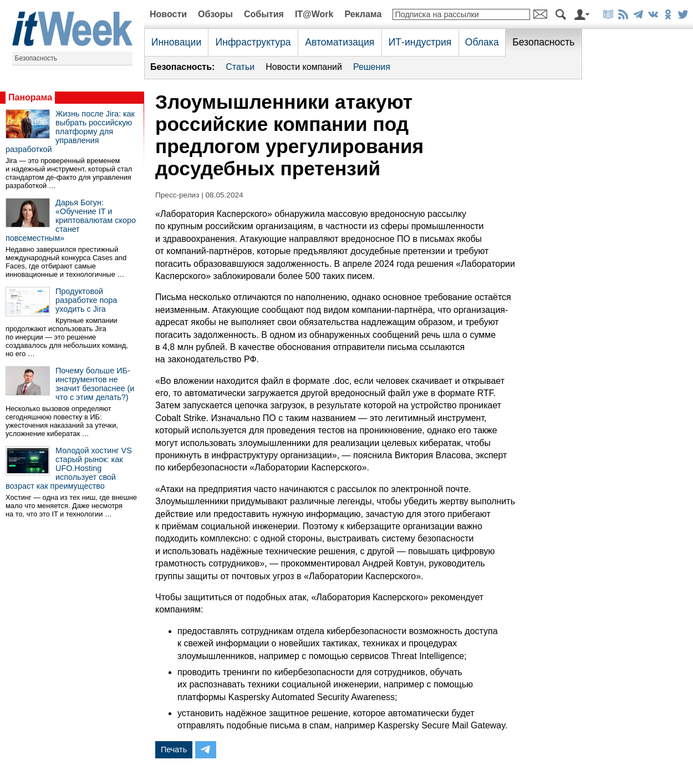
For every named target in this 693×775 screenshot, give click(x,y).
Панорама (30, 97)
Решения (371, 67)
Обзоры (215, 14)
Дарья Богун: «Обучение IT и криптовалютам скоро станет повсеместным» (71, 220)
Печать (174, 749)
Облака (482, 42)
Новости (168, 14)
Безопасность (36, 58)
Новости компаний (304, 67)
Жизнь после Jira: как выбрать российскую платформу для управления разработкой (70, 131)
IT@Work (314, 14)
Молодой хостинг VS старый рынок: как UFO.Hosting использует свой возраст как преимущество (69, 468)
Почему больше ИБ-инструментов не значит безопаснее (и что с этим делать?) (94, 384)
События (264, 14)
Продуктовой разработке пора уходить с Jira (86, 300)
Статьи (240, 67)
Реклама (362, 14)
